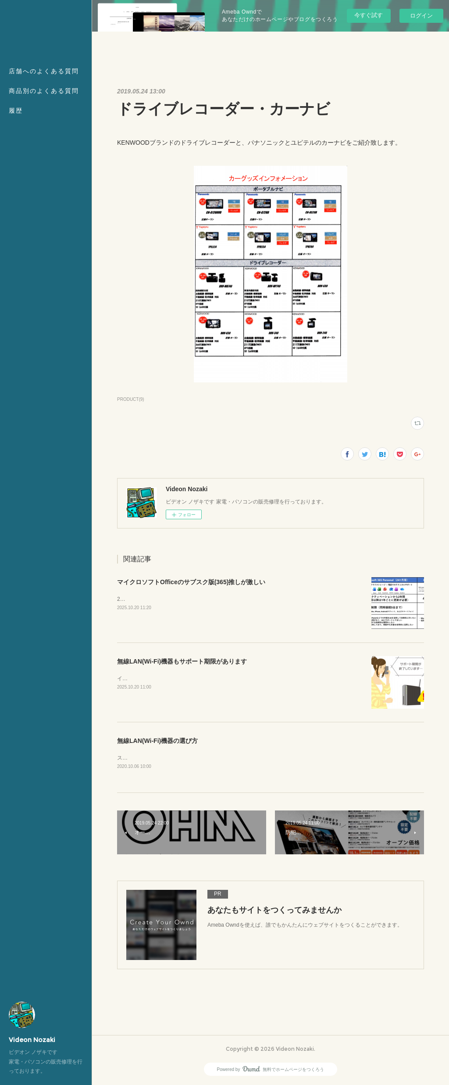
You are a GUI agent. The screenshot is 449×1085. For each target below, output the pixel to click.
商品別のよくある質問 (44, 91)
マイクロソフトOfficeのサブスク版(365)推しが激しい (191, 581)
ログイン (421, 15)
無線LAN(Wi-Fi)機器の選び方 (157, 740)
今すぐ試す (368, 15)
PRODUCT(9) (130, 399)
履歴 (16, 110)
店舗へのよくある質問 (44, 71)
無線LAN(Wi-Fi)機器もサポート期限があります (182, 661)
